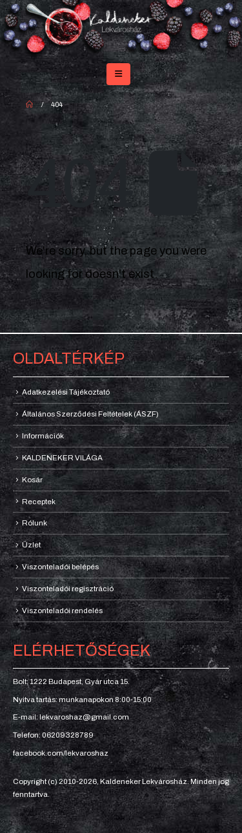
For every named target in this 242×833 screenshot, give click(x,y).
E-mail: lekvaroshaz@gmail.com (71, 717)
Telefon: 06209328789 (53, 735)
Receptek (38, 501)
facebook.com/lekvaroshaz (60, 753)
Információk (43, 436)
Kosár (32, 480)
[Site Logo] (121, 29)
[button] (118, 74)
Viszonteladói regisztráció (68, 589)
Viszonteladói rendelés (62, 610)
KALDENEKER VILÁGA (62, 458)
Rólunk (34, 523)
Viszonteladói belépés (60, 567)
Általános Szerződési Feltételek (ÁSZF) (90, 414)
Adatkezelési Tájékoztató (66, 392)
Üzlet (31, 545)
